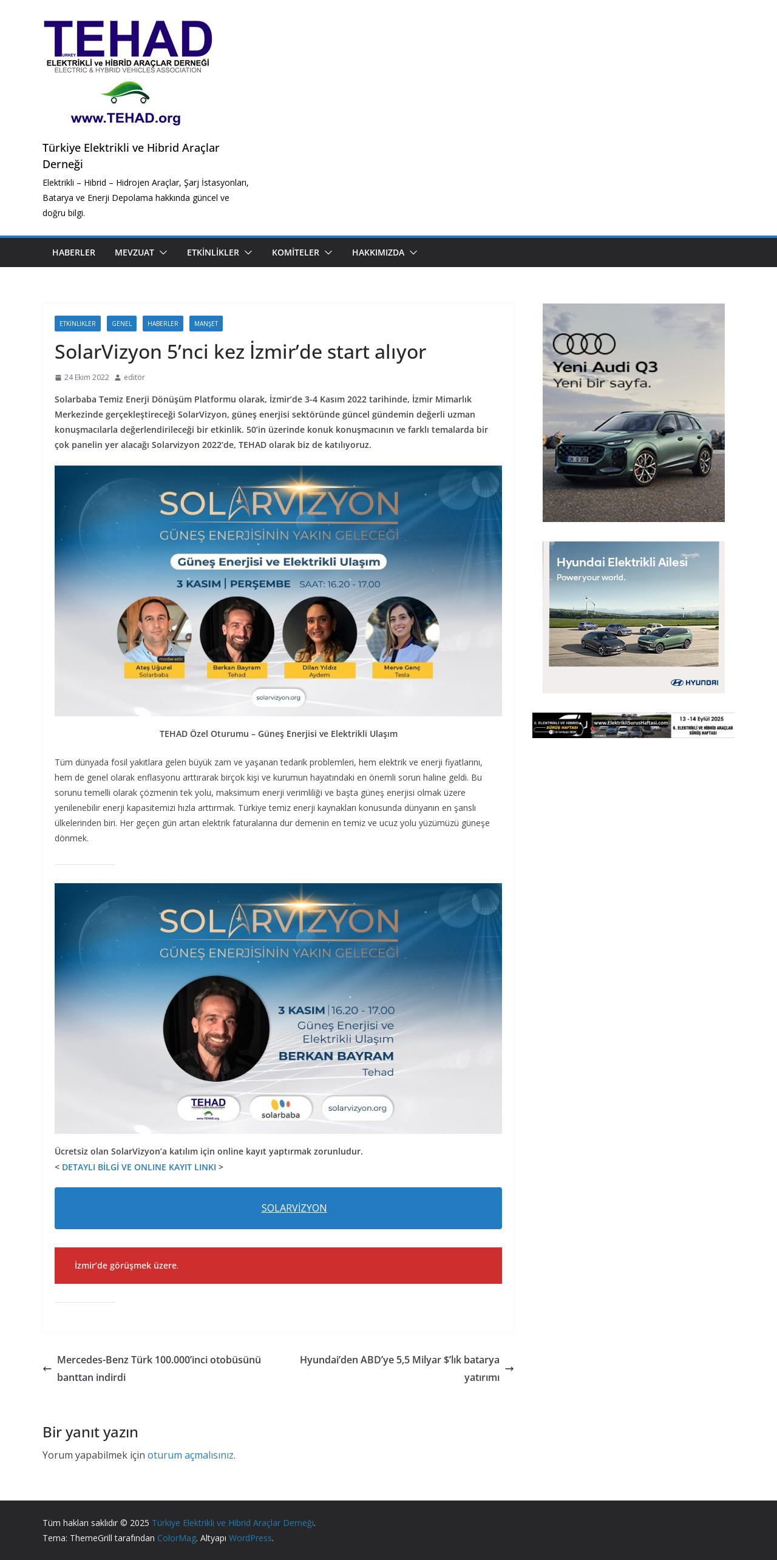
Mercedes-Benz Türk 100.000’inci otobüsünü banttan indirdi (151, 1368)
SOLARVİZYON (294, 1208)
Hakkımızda (378, 252)
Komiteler (295, 252)
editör (134, 377)
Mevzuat (134, 252)
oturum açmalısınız (191, 1455)
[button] (161, 252)
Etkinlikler (213, 252)
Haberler (73, 252)
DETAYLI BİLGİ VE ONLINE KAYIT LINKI (140, 1167)
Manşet (206, 323)
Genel (122, 323)
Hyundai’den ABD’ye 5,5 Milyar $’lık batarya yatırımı (407, 1368)
